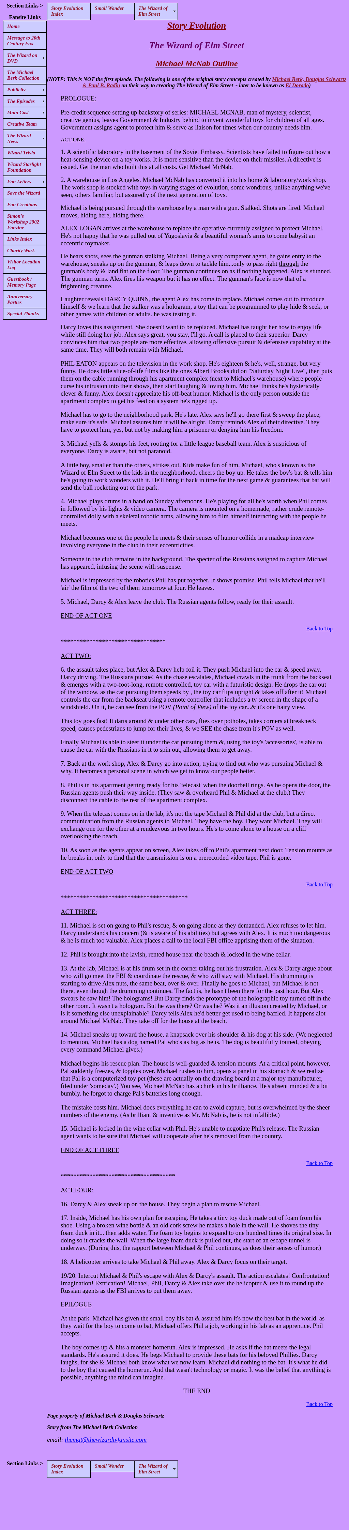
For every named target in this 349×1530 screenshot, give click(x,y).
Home (13, 26)
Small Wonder (109, 8)
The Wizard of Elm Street (153, 11)
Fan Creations (22, 204)
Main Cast (18, 112)
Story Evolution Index (67, 11)
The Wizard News (19, 138)
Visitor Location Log (23, 264)
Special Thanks (23, 313)
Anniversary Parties (19, 299)
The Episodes (21, 101)
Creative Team (22, 124)
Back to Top (319, 628)
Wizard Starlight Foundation (24, 167)
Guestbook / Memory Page (21, 282)
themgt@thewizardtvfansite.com (106, 1439)
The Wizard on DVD (22, 58)
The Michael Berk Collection (23, 75)
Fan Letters (19, 181)
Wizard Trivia (21, 152)
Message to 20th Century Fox (24, 40)
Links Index (19, 239)
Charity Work (21, 250)
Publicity (16, 89)
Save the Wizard (23, 193)
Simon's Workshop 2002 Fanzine (23, 221)
